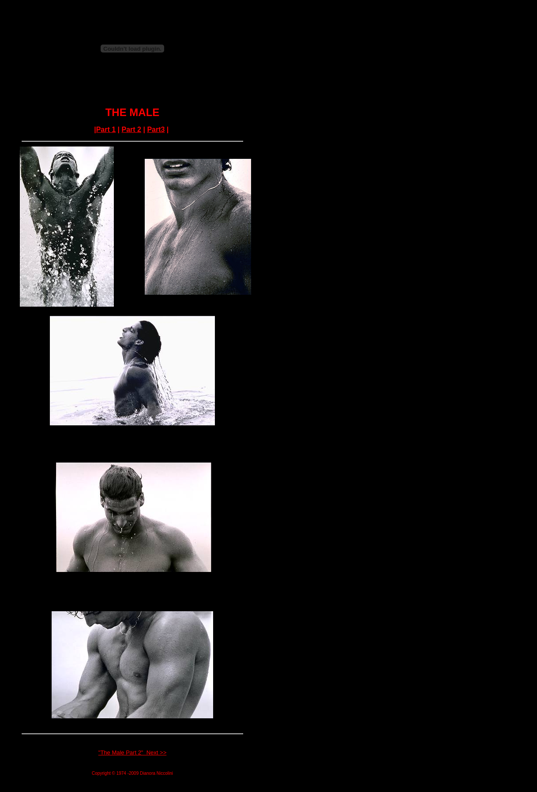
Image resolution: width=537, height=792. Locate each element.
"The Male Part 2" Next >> (132, 752)
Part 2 (131, 129)
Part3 (156, 129)
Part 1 (106, 129)
